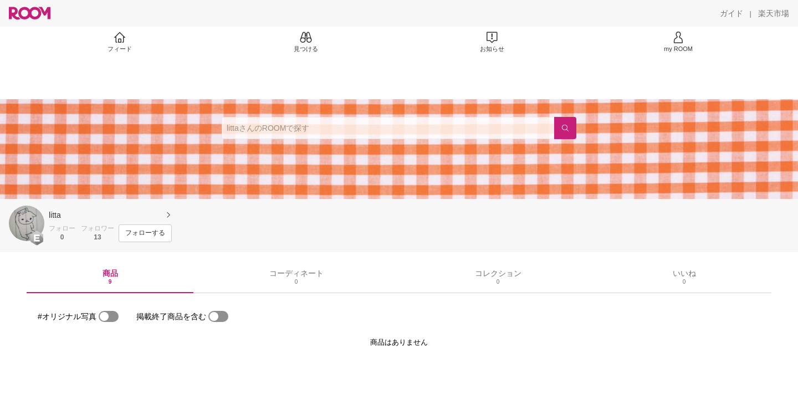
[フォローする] (145, 233)
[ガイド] (731, 13)
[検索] (565, 128)
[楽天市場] (773, 13)
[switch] (109, 316)
